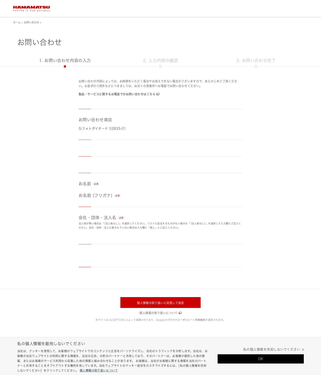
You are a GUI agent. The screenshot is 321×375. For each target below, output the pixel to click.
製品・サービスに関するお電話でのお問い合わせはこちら (117, 94)
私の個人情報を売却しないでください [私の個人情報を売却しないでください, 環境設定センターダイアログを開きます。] (271, 349)
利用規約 (200, 319)
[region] (160, 356)
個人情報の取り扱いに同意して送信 (160, 302)
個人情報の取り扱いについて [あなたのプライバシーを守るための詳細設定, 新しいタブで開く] (99, 370)
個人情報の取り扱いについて (158, 313)
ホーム (16, 22)
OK (260, 359)
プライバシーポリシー (180, 319)
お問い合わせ (31, 22)
